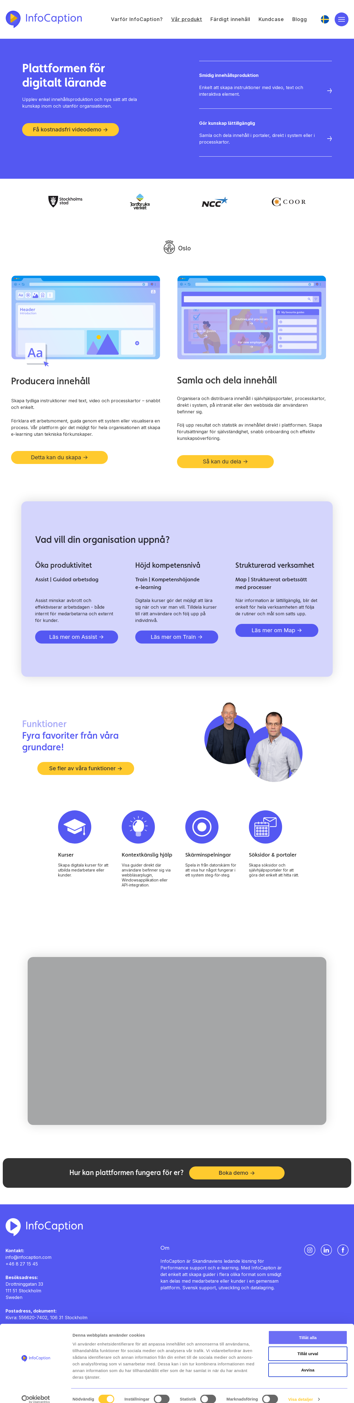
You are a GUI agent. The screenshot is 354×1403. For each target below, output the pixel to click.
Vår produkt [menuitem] (186, 19)
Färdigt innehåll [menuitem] (230, 19)
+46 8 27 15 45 (22, 1264)
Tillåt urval (308, 1346)
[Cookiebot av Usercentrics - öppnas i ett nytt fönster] (36, 1392)
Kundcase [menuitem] (271, 19)
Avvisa (307, 1362)
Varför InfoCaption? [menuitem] (137, 19)
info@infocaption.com (28, 1258)
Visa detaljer (300, 1392)
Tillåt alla (308, 1330)
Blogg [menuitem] (299, 19)
